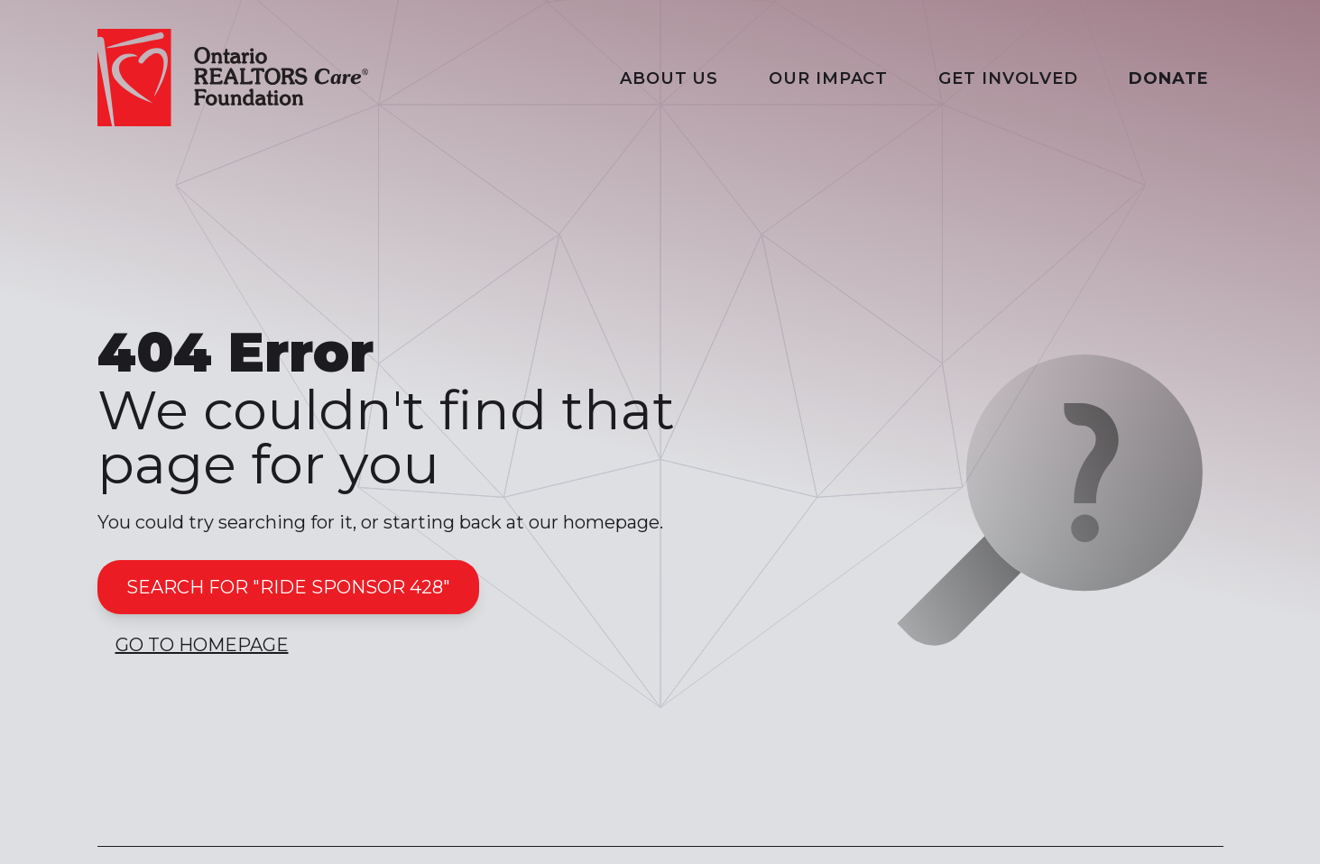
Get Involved (1008, 78)
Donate (1168, 78)
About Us (669, 78)
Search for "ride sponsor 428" (288, 587)
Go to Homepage (202, 645)
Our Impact (828, 78)
